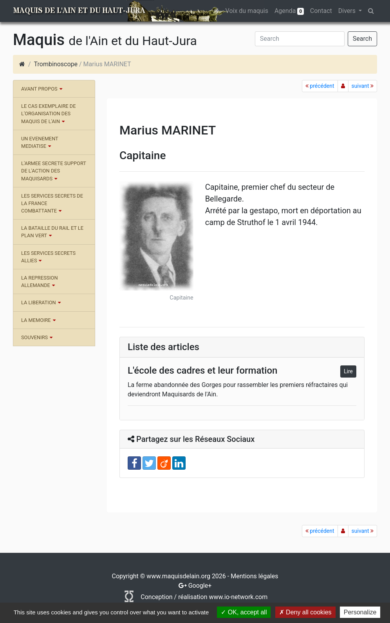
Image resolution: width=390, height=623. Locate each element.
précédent (319, 86)
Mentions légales (254, 576)
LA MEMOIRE (36, 320)
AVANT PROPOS (39, 89)
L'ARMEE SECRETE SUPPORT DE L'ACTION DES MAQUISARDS (53, 170)
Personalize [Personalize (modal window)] (360, 612)
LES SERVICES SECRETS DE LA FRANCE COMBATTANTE (52, 203)
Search (362, 38)
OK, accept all (244, 612)
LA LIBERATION (38, 302)
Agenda (289, 11)
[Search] (300, 38)
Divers (347, 11)
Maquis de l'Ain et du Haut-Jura (79, 10)
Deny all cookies (305, 612)
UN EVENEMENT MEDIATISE (39, 142)
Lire (348, 371)
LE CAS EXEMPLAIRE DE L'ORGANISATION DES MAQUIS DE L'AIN (48, 113)
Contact (321, 11)
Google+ (200, 585)
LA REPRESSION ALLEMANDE (39, 281)
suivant (363, 86)
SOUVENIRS (34, 337)
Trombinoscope (56, 64)
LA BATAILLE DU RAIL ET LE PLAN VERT (52, 231)
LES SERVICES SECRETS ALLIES (48, 256)
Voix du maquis (247, 11)
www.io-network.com (238, 597)
